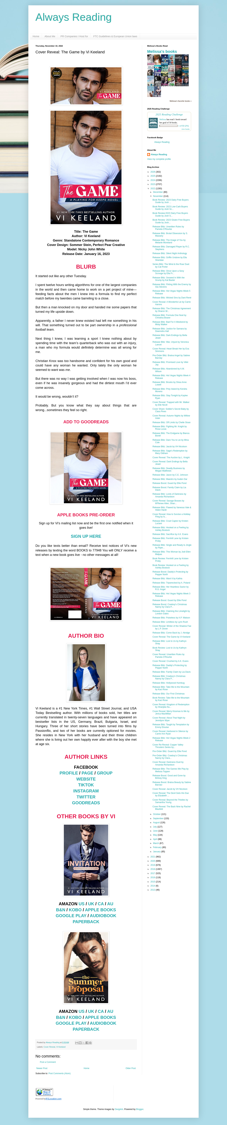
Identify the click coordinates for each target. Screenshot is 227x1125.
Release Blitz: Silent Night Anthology (170, 253)
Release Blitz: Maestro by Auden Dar (170, 479)
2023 (153, 184)
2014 (153, 886)
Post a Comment (48, 1062)
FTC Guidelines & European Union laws (115, 36)
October (157, 814)
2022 (153, 188)
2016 (153, 877)
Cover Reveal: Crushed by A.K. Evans (171, 661)
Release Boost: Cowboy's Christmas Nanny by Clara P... (170, 605)
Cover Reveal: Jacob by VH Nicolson (170, 789)
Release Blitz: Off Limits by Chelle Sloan (172, 422)
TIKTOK (86, 784)
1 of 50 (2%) (183, 126)
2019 (153, 865)
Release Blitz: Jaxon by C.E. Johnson (170, 475)
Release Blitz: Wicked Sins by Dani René (172, 297)
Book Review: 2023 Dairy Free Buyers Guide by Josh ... (171, 201)
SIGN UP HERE (86, 536)
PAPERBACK (86, 921)
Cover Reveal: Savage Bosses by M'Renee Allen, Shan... (168, 502)
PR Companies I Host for (74, 36)
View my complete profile (159, 159)
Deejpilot (119, 1109)
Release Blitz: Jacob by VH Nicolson (170, 446)
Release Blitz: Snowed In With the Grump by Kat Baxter (169, 278)
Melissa (162, 119)
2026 (153, 172)
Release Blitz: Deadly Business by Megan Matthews (169, 469)
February (157, 847)
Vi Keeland (60, 1047)
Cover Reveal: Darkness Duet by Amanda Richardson (168, 763)
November (158, 196)
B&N (60, 909)
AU (110, 903)
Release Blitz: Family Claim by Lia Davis (172, 672)
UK (91, 903)
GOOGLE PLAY (71, 915)
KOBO (75, 909)
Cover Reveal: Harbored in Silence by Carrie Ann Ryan (170, 732)
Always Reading (73, 17)
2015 (153, 881)
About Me (50, 36)
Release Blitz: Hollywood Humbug (169, 683)
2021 (153, 856)
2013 (153, 890)
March (156, 843)
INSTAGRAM (86, 791)
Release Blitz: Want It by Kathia (167, 578)
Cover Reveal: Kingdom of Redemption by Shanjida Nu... (171, 705)
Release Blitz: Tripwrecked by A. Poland (171, 583)
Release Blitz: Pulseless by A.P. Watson (171, 617)
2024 (153, 180)
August (156, 822)
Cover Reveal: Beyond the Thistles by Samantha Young (170, 801)
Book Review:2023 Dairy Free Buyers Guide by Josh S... (170, 214)
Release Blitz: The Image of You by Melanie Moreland (169, 241)
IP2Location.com (53, 1099)
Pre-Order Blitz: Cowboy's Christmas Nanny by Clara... (170, 756)
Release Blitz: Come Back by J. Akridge (171, 633)
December (158, 192)
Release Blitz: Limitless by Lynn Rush (170, 622)
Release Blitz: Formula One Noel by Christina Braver (169, 316)
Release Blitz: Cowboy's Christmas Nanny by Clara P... (169, 677)
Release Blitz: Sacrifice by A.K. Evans (170, 534)
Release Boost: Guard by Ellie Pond (169, 483)
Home (36, 36)
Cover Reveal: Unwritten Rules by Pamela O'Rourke (168, 655)
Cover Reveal (49, 1047)
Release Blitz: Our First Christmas (169, 693)
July (155, 827)
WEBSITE (86, 779)
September (158, 818)
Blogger (139, 1109)
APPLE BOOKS (100, 909)
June (155, 831)
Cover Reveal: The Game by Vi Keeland (171, 637)
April (155, 839)
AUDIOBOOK (103, 915)
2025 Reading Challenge (169, 114)
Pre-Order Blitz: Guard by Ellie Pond (170, 751)
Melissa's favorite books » (181, 101)
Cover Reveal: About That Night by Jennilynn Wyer (169, 719)
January (157, 851)
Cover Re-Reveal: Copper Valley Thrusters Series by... (168, 746)
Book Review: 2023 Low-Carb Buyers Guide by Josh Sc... (170, 207)
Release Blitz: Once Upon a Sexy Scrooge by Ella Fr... (168, 272)
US (81, 903)
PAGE (87, 773)
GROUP (104, 773)
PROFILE (69, 773)
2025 (153, 176)
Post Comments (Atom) (59, 1073)
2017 (153, 873)
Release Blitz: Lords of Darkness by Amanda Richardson (169, 495)
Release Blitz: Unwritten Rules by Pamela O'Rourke (168, 227)
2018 (153, 869)
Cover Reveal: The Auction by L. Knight (171, 457)
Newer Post (41, 1068)
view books (185, 129)
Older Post (131, 1068)
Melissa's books (162, 51)
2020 (153, 861)
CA (101, 903)
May (155, 835)
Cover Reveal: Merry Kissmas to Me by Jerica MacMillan (171, 712)
